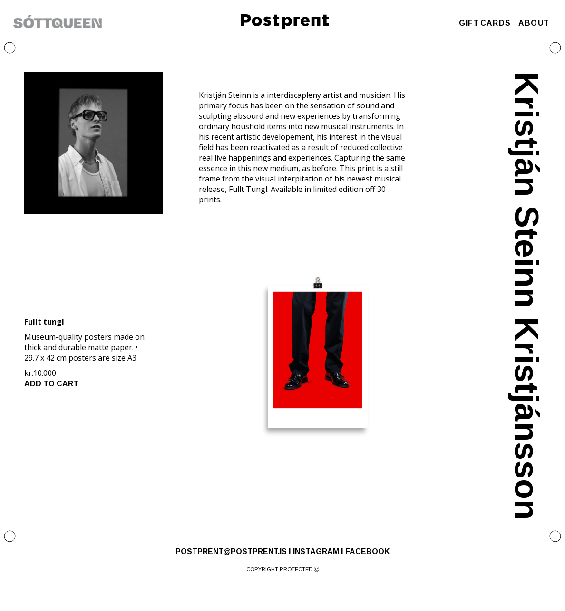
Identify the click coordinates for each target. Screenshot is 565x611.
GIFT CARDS (485, 23)
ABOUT (533, 23)
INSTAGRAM (316, 551)
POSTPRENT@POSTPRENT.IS (231, 551)
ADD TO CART (51, 384)
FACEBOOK (367, 551)
